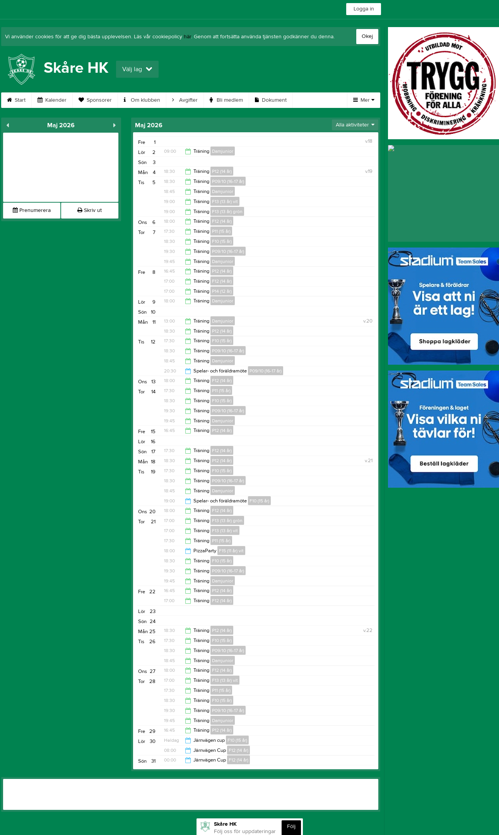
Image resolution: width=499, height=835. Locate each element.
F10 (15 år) (222, 241)
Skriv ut (89, 210)
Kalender (52, 100)
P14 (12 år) (222, 291)
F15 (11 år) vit (231, 551)
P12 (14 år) (222, 171)
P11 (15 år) (221, 231)
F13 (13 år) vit (225, 201)
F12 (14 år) (222, 221)
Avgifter (185, 100)
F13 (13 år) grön (227, 211)
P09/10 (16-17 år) (228, 181)
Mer (363, 100)
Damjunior (222, 151)
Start (16, 100)
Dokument (271, 100)
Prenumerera (32, 210)
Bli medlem (226, 100)
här (187, 36)
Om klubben (142, 100)
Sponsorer (95, 100)
